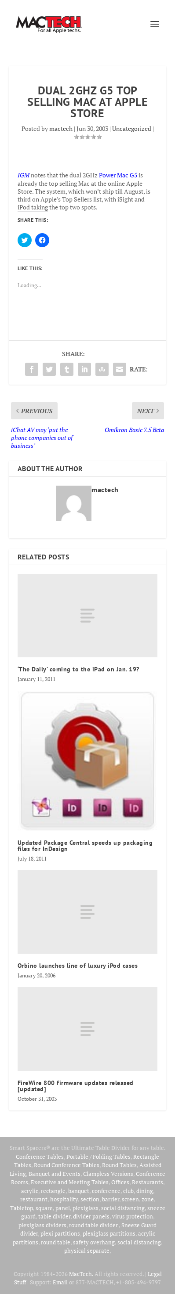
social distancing (123, 1208)
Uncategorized (131, 128)
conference (106, 1191)
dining (144, 1191)
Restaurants (147, 1182)
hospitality (64, 1199)
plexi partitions (60, 1233)
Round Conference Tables (66, 1165)
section (89, 1199)
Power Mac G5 (118, 175)
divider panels (91, 1216)
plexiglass (85, 1208)
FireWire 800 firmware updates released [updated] (76, 1086)
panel (62, 1208)
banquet (78, 1191)
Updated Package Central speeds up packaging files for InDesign (85, 846)
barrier (110, 1199)
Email (60, 1282)
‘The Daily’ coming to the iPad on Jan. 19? (78, 669)
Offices (120, 1182)
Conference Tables (40, 1157)
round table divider (94, 1225)
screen (130, 1199)
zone (148, 1199)
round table (55, 1242)
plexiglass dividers (42, 1225)
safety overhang (94, 1242)
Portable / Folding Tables (98, 1157)
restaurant (33, 1199)
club (128, 1191)
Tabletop (21, 1208)
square (44, 1208)
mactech (61, 128)
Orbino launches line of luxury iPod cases (78, 966)
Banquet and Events (54, 1174)
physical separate (86, 1250)
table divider (54, 1216)
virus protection (132, 1216)
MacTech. (81, 1274)
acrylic (29, 1191)
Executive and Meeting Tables (70, 1182)
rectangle (53, 1191)
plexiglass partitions (109, 1233)
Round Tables (119, 1165)
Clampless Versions (108, 1174)
